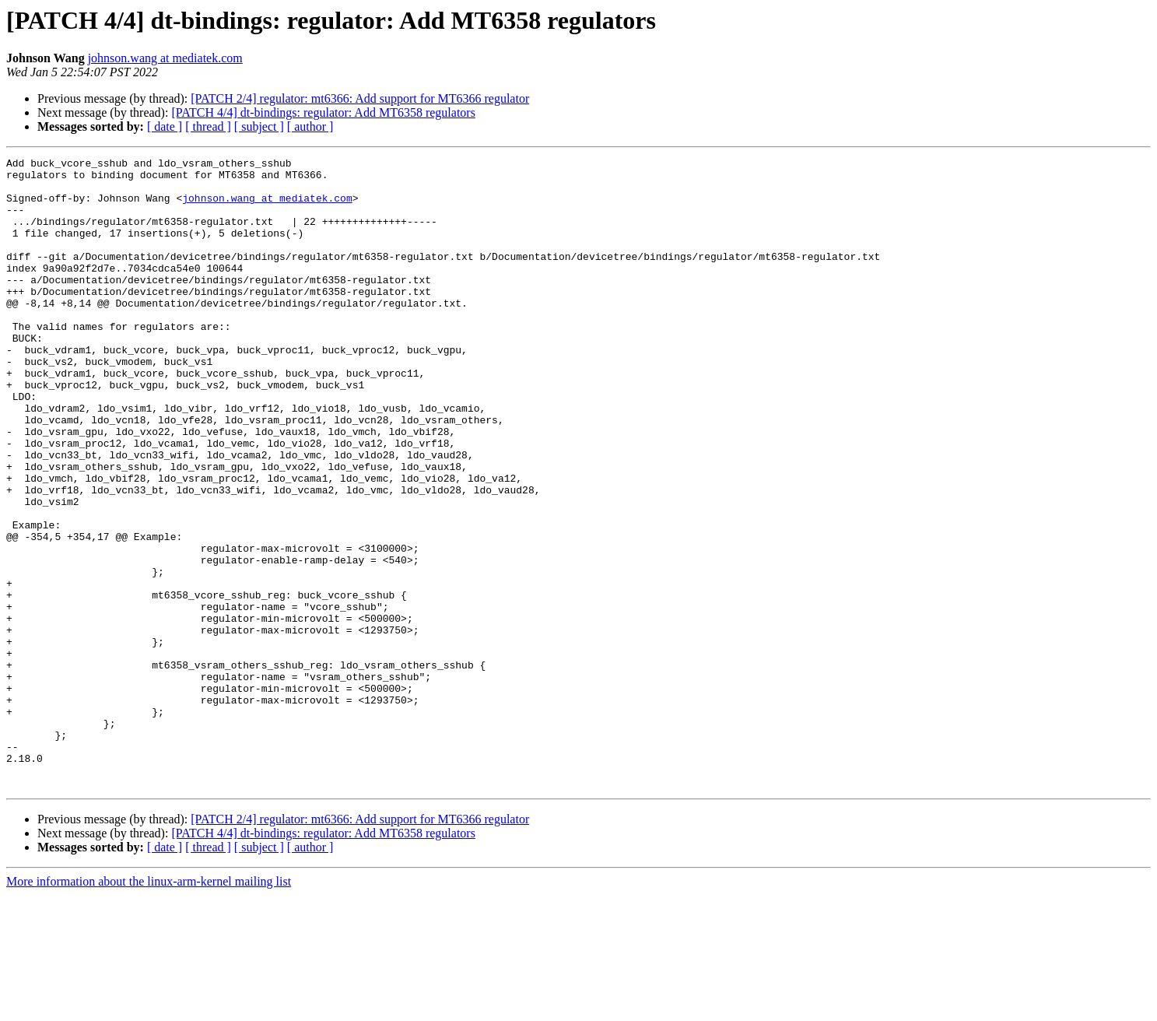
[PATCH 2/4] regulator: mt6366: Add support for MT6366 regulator (360, 98)
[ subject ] (259, 126)
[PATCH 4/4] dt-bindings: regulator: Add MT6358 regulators (323, 112)
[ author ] (310, 126)
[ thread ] (208, 126)
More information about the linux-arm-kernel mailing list (148, 1007)
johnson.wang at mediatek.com (165, 58)
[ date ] (164, 126)
